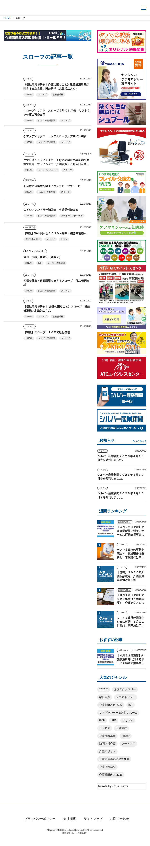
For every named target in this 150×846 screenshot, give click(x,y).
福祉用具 (104, 697)
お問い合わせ (119, 825)
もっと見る (138, 441)
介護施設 (121, 728)
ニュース (29, 104)
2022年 (28, 170)
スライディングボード (72, 215)
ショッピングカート (47, 170)
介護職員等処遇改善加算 (114, 759)
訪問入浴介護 (107, 743)
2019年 (28, 263)
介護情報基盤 (107, 735)
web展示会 (30, 227)
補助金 (125, 735)
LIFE (114, 720)
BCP (102, 720)
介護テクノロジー (125, 689)
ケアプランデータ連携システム (118, 712)
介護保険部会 (107, 766)
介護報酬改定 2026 (110, 774)
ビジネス (104, 728)
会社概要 (69, 825)
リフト (64, 239)
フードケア (128, 743)
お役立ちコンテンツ (125, 522)
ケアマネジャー (125, 697)
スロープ (42, 94)
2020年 (28, 192)
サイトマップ (93, 825)
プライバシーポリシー (39, 825)
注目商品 (29, 180)
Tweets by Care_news (112, 786)
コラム (28, 78)
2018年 (28, 316)
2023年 (28, 94)
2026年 (103, 689)
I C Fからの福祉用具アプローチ (36, 251)
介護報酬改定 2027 (110, 704)
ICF (40, 263)
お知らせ (102, 451)
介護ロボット (107, 751)
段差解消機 (58, 94)
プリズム (127, 720)
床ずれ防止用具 (32, 239)
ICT (130, 704)
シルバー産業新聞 (46, 120)
